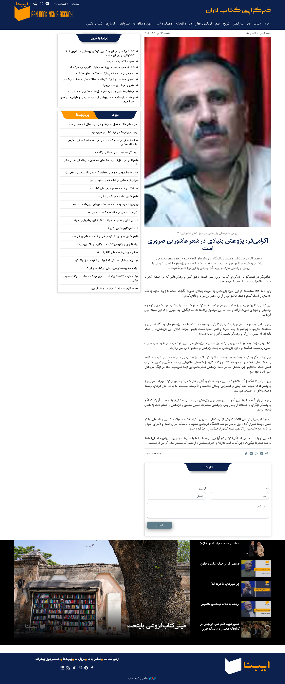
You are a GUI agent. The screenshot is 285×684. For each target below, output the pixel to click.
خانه (267, 23)
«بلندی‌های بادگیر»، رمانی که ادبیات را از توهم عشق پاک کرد (106, 260)
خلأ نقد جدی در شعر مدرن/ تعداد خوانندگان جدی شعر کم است (100, 67)
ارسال (159, 525)
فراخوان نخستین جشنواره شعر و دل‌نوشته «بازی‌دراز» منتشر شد (101, 91)
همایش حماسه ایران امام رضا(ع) (219, 543)
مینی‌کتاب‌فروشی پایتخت (156, 626)
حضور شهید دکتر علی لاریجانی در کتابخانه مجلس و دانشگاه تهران (219, 626)
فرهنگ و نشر (164, 23)
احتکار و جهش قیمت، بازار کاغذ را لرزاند (117, 252)
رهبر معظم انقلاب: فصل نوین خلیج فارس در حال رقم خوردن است (103, 124)
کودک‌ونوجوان (203, 23)
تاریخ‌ (226, 23)
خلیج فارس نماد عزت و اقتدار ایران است (117, 196)
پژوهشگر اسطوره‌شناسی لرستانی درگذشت (116, 152)
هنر (248, 23)
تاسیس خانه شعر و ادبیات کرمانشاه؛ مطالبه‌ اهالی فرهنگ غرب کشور (98, 79)
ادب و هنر (251, 33)
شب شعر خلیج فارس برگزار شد (122, 228)
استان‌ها (110, 23)
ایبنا (238, 11)
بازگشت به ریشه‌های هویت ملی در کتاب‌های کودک (112, 268)
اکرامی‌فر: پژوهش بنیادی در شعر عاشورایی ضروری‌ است (207, 245)
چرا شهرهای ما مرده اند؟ (224, 584)
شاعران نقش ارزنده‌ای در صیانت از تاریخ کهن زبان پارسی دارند (106, 220)
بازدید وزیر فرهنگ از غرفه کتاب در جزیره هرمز (114, 132)
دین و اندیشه (184, 23)
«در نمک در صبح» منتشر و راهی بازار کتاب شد (114, 188)
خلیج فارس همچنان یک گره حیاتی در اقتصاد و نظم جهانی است (105, 236)
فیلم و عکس (94, 23)
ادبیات (257, 23)
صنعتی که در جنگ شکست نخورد (219, 563)
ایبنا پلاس (124, 23)
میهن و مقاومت (143, 23)
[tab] (115, 115)
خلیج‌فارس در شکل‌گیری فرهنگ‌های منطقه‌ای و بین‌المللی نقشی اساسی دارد (100, 162)
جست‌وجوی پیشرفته (47, 659)
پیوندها (67, 659)
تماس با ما (94, 659)
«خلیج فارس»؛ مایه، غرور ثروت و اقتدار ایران (114, 288)
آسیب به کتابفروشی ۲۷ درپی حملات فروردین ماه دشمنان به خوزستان (101, 172)
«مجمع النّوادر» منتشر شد (120, 61)
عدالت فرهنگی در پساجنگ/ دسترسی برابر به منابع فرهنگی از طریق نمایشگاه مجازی (103, 142)
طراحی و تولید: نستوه (142, 678)
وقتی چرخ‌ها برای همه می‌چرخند (117, 85)
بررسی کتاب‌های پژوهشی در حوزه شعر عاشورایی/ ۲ (207, 233)
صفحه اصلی (265, 33)
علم (217, 23)
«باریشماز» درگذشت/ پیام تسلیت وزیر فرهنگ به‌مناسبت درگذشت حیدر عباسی (100, 278)
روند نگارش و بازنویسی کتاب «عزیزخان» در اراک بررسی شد (107, 244)
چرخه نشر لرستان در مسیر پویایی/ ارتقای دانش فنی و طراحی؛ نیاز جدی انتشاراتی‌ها (97, 99)
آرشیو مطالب (111, 659)
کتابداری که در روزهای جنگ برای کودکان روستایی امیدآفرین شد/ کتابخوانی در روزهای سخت (100, 53)
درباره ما (80, 659)
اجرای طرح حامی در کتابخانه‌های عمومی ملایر (113, 180)
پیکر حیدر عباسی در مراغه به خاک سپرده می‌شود (113, 212)
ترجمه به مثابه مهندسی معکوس (220, 604)
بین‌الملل (238, 23)
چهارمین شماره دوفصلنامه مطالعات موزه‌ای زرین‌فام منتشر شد (105, 204)
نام (267, 488)
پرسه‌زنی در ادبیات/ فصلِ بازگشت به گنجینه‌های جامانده (105, 73)
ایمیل (202, 488)
